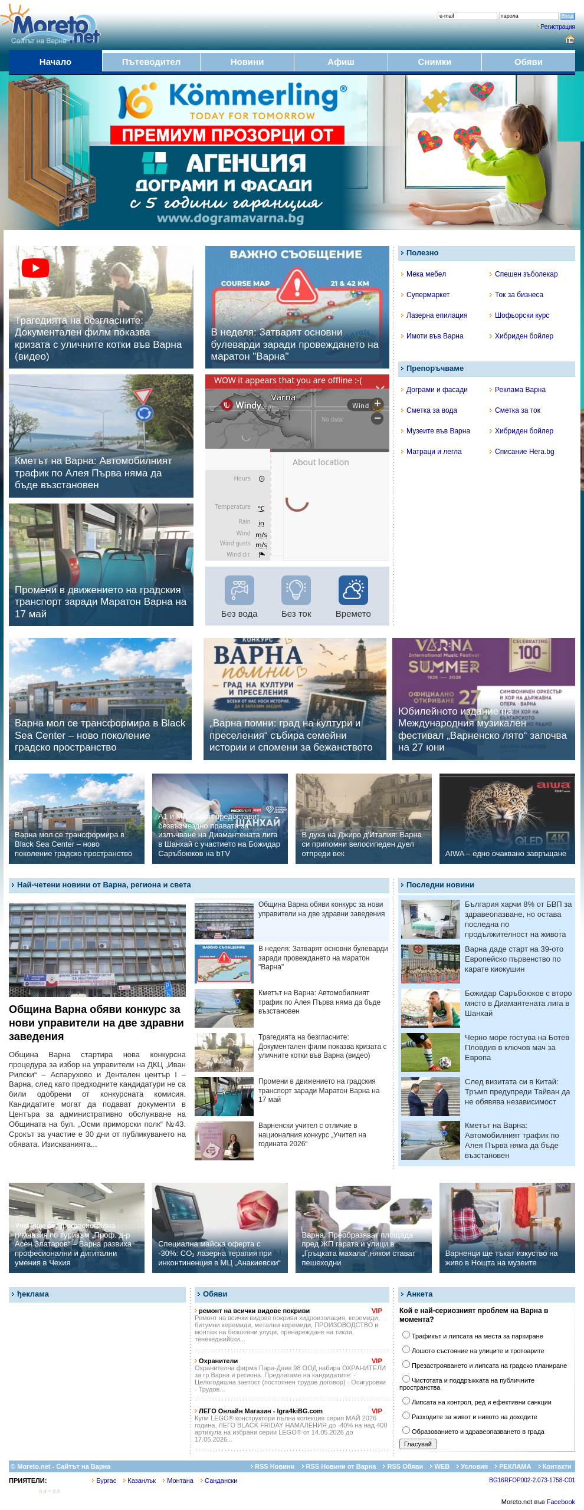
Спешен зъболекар (524, 274)
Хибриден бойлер (521, 336)
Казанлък (139, 1480)
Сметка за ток (515, 410)
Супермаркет (425, 295)
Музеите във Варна (435, 431)
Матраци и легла (431, 452)
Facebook (561, 1501)
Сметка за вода (429, 410)
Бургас (104, 1480)
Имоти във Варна (432, 336)
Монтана (178, 1480)
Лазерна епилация (434, 315)
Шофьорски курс (519, 315)
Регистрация (558, 27)
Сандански (219, 1480)
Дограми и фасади (434, 390)
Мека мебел (423, 274)
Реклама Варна (518, 390)
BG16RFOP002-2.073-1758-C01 (532, 1480)
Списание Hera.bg (522, 452)
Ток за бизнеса (516, 295)
